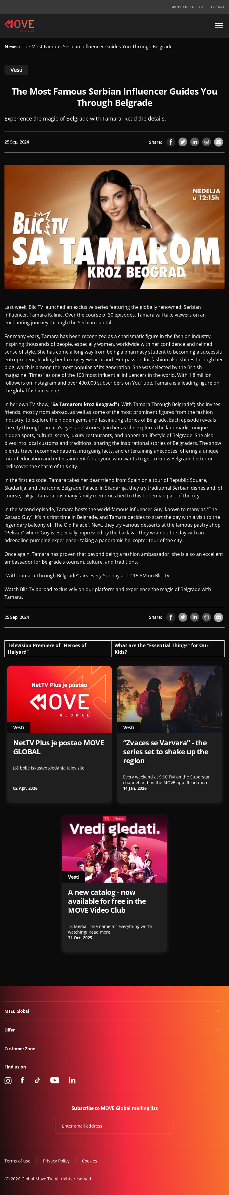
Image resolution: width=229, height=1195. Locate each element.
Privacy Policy (56, 1161)
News (11, 46)
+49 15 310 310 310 (186, 7)
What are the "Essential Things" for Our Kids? (161, 648)
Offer (9, 1030)
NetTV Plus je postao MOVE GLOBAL (58, 747)
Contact (218, 7)
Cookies (89, 1161)
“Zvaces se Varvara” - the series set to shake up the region (165, 751)
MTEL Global (16, 1011)
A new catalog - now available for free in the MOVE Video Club (107, 901)
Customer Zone (19, 1048)
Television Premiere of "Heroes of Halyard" (47, 648)
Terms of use (17, 1161)
